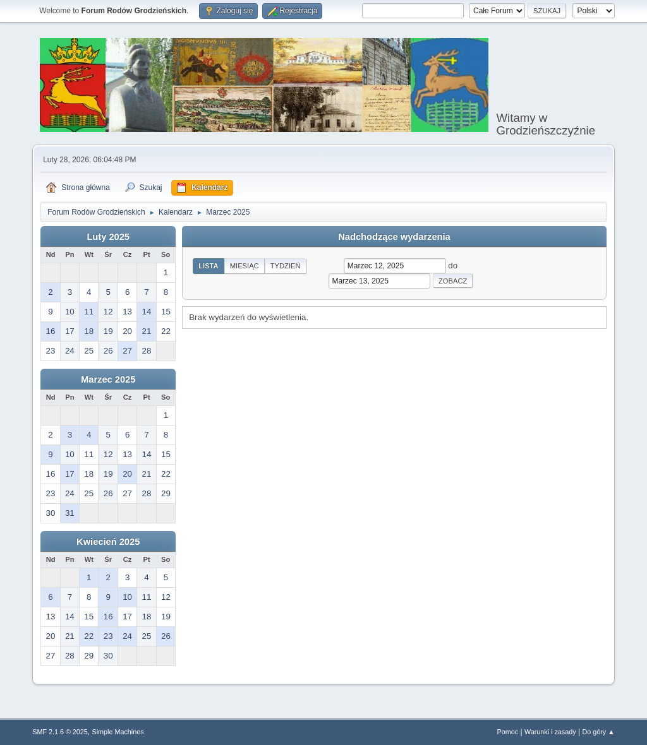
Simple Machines (118, 732)
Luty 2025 (108, 237)
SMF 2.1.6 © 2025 (60, 732)
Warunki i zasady (550, 732)
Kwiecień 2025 (108, 542)
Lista (208, 266)
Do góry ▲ (598, 732)
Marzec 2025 (108, 379)
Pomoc (508, 732)
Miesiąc (244, 266)
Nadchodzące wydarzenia (394, 237)
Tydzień (285, 266)
